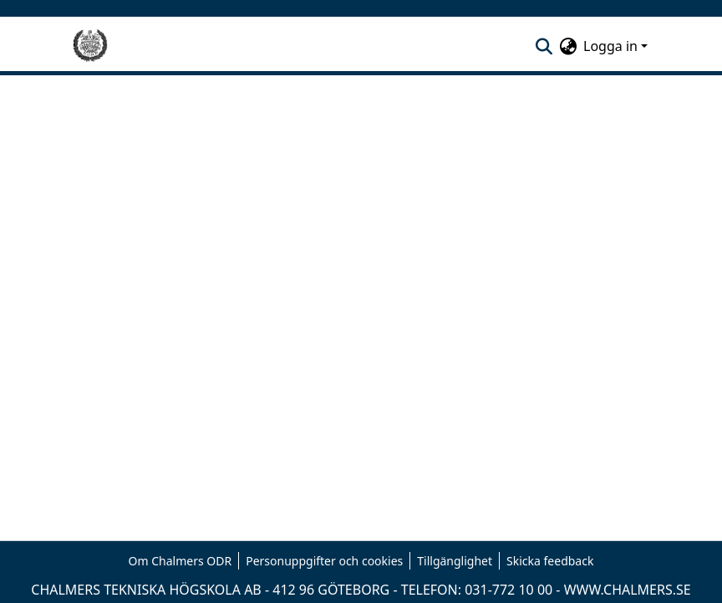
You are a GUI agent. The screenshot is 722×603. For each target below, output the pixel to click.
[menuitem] (567, 46)
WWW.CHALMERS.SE (627, 589)
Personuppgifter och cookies (324, 561)
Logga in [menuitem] (610, 46)
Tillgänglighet (454, 561)
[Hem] (90, 46)
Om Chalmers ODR (180, 561)
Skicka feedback (549, 561)
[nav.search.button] (543, 46)
